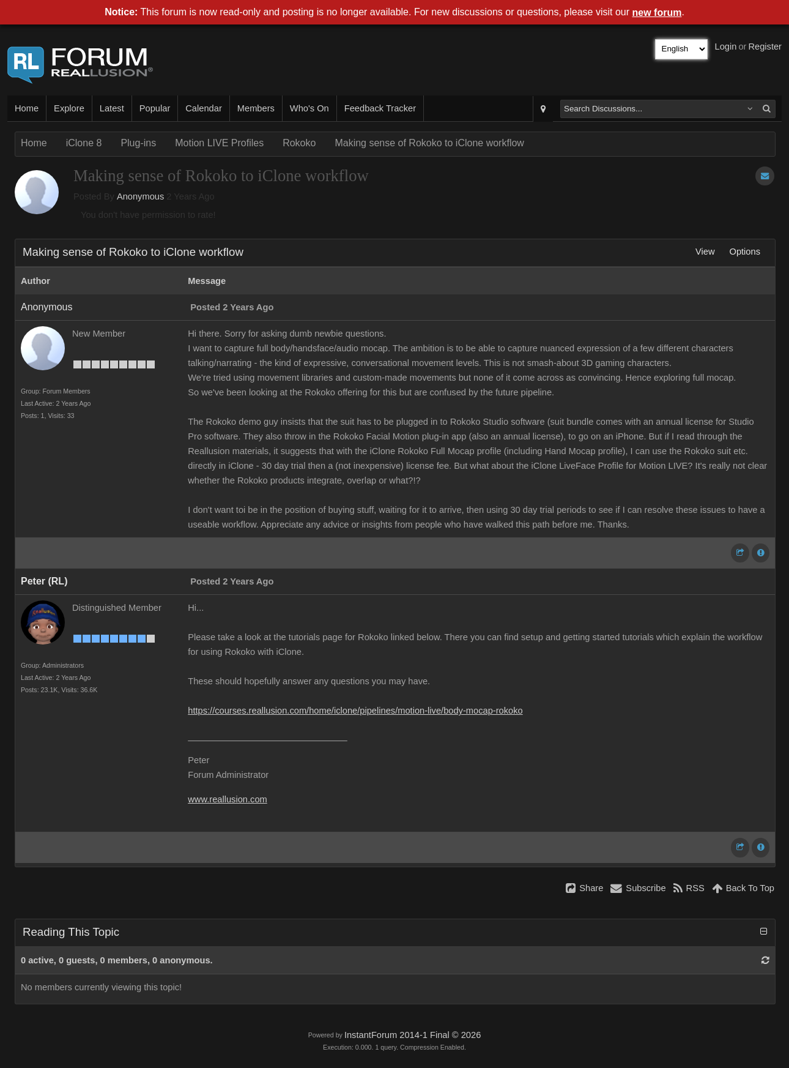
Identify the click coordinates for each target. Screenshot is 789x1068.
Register (765, 46)
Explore (69, 108)
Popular (155, 108)
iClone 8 (84, 143)
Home (26, 108)
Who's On (309, 108)
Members (256, 108)
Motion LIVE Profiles (219, 143)
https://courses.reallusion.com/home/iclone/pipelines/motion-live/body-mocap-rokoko (355, 710)
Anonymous (140, 196)
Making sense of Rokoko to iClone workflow (429, 143)
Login (726, 46)
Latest (112, 108)
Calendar (203, 108)
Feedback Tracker (380, 108)
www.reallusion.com (227, 799)
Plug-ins (138, 143)
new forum (657, 12)
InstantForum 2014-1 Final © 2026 (412, 1035)
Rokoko (299, 143)
